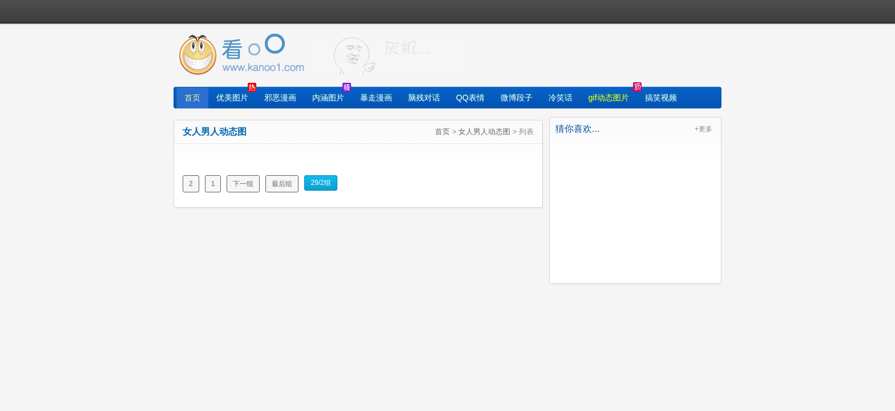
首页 (192, 97)
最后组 (282, 184)
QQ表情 (470, 97)
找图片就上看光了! (387, 55)
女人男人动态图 (484, 131)
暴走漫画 (376, 97)
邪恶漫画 (280, 97)
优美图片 (232, 97)
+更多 (703, 129)
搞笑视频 (661, 97)
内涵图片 (328, 97)
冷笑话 (561, 97)
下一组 (243, 184)
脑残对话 (424, 97)
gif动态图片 (608, 97)
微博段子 (517, 97)
